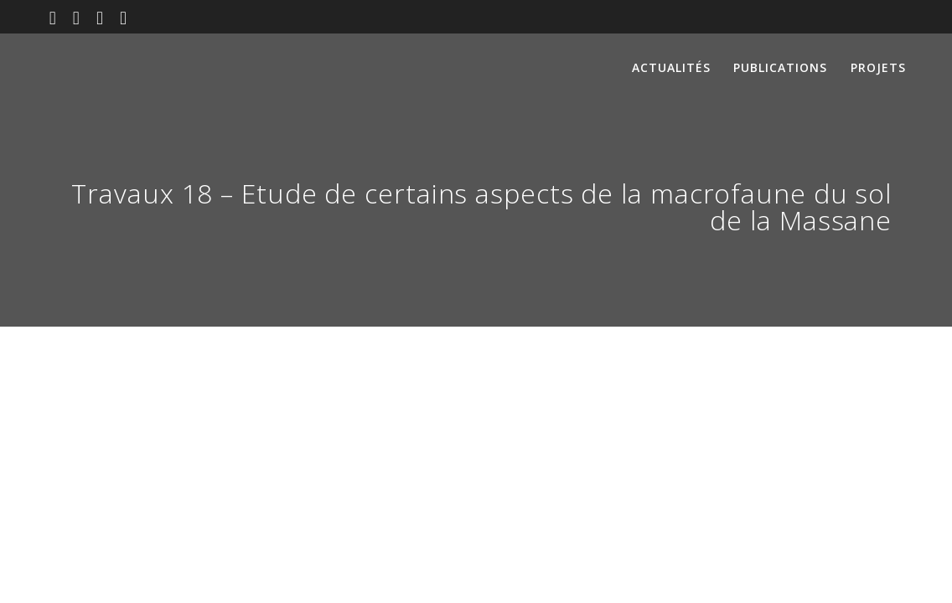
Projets (878, 67)
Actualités (671, 67)
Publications (780, 67)
